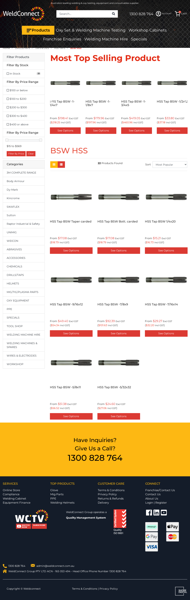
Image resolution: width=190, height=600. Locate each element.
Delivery (103, 502)
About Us (151, 498)
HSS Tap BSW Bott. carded (117, 221)
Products (38, 30)
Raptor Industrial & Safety (23, 223)
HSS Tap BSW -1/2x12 (172, 101)
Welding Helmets (62, 502)
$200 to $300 (17, 107)
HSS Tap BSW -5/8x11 (65, 387)
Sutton (11, 215)
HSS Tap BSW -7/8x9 (112, 304)
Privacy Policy (107, 494)
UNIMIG (12, 232)
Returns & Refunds (111, 498)
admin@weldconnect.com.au (55, 566)
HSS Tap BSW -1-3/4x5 (133, 103)
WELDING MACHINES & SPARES (22, 345)
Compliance (11, 494)
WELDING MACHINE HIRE (23, 334)
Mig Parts (56, 494)
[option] (65, 101)
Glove (54, 490)
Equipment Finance (16, 502)
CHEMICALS (14, 266)
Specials (139, 39)
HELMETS (13, 283)
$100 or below (17, 90)
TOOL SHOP (15, 326)
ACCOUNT (163, 13)
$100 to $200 (16, 98)
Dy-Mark (12, 189)
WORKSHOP (15, 364)
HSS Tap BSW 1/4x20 (160, 221)
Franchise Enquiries (62, 39)
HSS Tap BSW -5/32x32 (114, 387)
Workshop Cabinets (147, 30)
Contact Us (152, 494)
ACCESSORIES (16, 258)
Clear (31, 153)
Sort (148, 164)
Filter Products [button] (18, 57)
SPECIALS (13, 317)
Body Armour (15, 181)
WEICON (12, 241)
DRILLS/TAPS (15, 275)
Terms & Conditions (111, 490)
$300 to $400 (17, 116)
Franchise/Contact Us (160, 490)
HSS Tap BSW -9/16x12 (66, 304)
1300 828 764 (141, 14)
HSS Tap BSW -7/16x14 (161, 304)
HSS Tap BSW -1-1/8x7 (98, 103)
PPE (9, 309)
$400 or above (17, 124)
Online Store (11, 490)
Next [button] (185, 101)
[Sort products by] (170, 164)
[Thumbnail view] (54, 164)
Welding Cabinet (14, 498)
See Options (65, 130)
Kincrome (13, 198)
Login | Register (156, 502)
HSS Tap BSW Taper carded (70, 221)
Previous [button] (52, 101)
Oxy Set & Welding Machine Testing (90, 30)
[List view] (61, 164)
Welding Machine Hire (106, 39)
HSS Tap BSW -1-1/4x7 (62, 103)
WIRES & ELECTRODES (22, 355)
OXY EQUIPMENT (18, 300)
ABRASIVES (14, 249)
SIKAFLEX (13, 206)
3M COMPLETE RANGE (21, 172)
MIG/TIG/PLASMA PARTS (22, 292)
